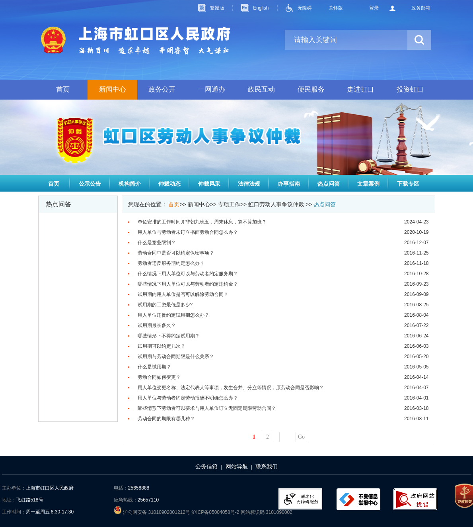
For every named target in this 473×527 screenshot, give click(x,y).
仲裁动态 (169, 184)
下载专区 (408, 184)
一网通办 (211, 89)
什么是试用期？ (154, 367)
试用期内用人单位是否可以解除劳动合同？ (183, 294)
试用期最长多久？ (157, 325)
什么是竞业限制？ (157, 242)
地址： (9, 500)
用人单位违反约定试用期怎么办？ (173, 315)
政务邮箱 (420, 8)
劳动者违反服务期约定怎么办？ (171, 263)
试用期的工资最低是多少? (165, 305)
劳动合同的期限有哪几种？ (166, 418)
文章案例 (368, 184)
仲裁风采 (209, 184)
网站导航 (237, 466)
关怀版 (336, 8)
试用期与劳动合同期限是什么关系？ (176, 356)
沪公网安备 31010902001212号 (152, 512)
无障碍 (305, 8)
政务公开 (161, 89)
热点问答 (328, 184)
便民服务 (311, 89)
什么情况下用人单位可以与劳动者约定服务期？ (188, 273)
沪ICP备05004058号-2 (215, 512)
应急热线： (126, 500)
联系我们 (266, 466)
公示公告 (90, 184)
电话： (121, 488)
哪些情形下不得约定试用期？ (169, 336)
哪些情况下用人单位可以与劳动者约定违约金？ (188, 284)
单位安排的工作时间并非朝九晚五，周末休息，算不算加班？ (202, 222)
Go (301, 437)
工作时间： (14, 512)
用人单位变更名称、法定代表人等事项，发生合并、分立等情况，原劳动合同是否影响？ (231, 387)
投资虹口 (410, 89)
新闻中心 (112, 89)
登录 (374, 8)
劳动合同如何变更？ (159, 377)
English (261, 8)
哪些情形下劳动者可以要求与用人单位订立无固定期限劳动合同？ (207, 408)
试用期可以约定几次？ (161, 346)
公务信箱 (206, 466)
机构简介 (130, 184)
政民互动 (261, 89)
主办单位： (14, 488)
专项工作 (229, 204)
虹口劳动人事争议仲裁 (276, 204)
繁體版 (217, 8)
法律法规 (249, 184)
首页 (63, 89)
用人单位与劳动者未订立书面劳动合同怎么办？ (188, 232)
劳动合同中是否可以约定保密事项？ (176, 253)
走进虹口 (360, 89)
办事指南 (289, 184)
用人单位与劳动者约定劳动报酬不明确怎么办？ (188, 398)
